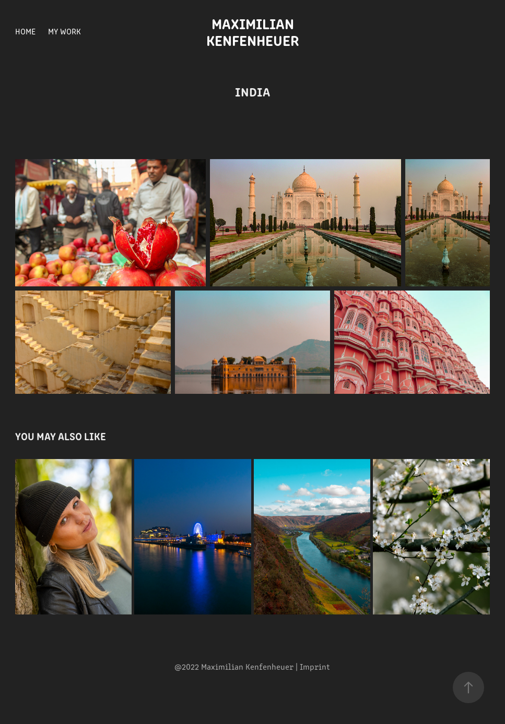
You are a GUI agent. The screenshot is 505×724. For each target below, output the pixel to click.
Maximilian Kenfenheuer (252, 31)
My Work (64, 31)
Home (25, 31)
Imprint (315, 666)
